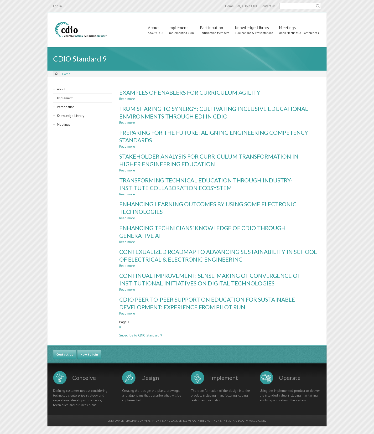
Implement (178, 27)
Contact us (64, 354)
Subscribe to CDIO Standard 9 (140, 335)
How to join (89, 354)
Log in (57, 6)
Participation (211, 27)
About (153, 27)
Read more (127, 99)
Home (229, 6)
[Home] (56, 74)
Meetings (287, 27)
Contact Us (267, 6)
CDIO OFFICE (116, 420)
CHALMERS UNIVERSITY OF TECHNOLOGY (151, 420)
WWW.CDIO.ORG (256, 420)
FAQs (239, 6)
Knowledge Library (252, 27)
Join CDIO (252, 6)
